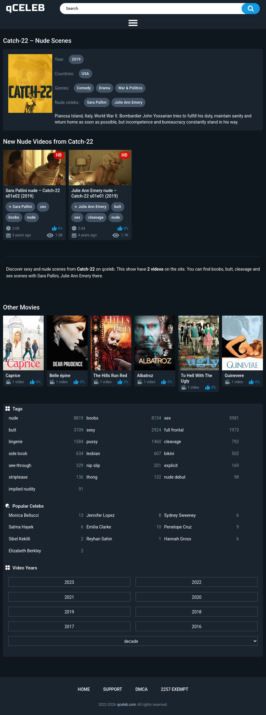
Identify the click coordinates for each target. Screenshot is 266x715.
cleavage (201, 441)
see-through (46, 465)
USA (85, 74)
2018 (196, 611)
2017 (69, 626)
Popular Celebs (28, 506)
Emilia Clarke (123, 527)
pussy (123, 441)
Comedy (84, 88)
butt (46, 430)
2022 (196, 582)
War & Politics (130, 88)
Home (84, 689)
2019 (69, 611)
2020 (196, 597)
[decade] (133, 641)
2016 (196, 626)
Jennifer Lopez (123, 515)
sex (201, 418)
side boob (46, 453)
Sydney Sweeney (201, 515)
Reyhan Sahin (123, 539)
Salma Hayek (46, 527)
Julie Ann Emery (128, 102)
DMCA (141, 689)
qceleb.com (126, 704)
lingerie (46, 441)
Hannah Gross (201, 539)
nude (46, 418)
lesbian (123, 453)
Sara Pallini (97, 102)
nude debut (201, 477)
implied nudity (46, 489)
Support (112, 689)
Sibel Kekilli (46, 539)
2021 (69, 597)
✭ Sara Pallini (20, 207)
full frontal (201, 430)
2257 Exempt (174, 689)
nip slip (123, 465)
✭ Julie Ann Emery (90, 207)
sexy (123, 430)
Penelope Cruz (201, 527)
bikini (201, 453)
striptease (46, 477)
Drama (104, 88)
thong (123, 477)
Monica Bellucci (46, 515)
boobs (123, 418)
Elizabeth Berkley (46, 551)
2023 (69, 582)
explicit (201, 465)
